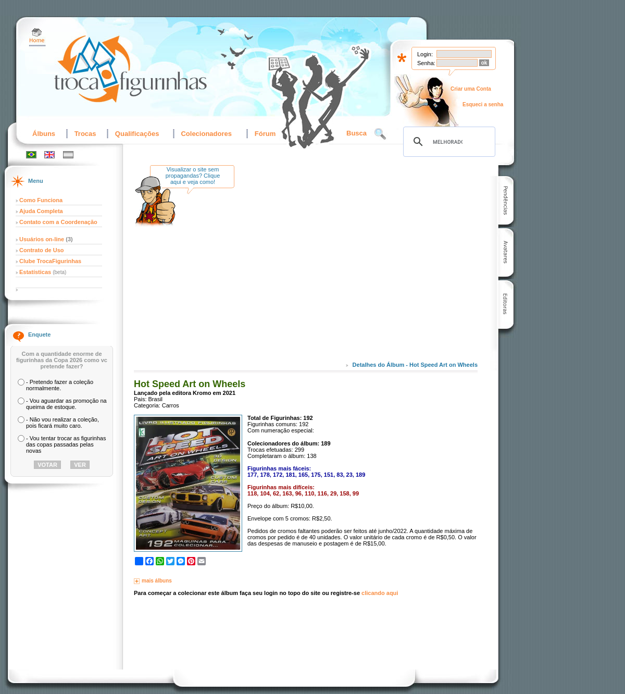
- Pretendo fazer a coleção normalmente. (59, 385)
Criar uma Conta (471, 89)
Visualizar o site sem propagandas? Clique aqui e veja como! (193, 175)
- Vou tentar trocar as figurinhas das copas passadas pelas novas (66, 444)
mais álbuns (157, 581)
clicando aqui (379, 593)
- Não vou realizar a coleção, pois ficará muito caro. (62, 422)
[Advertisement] (329, 270)
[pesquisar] (448, 141)
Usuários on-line (41, 239)
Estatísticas (36, 272)
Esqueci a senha (483, 104)
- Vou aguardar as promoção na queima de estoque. (66, 404)
